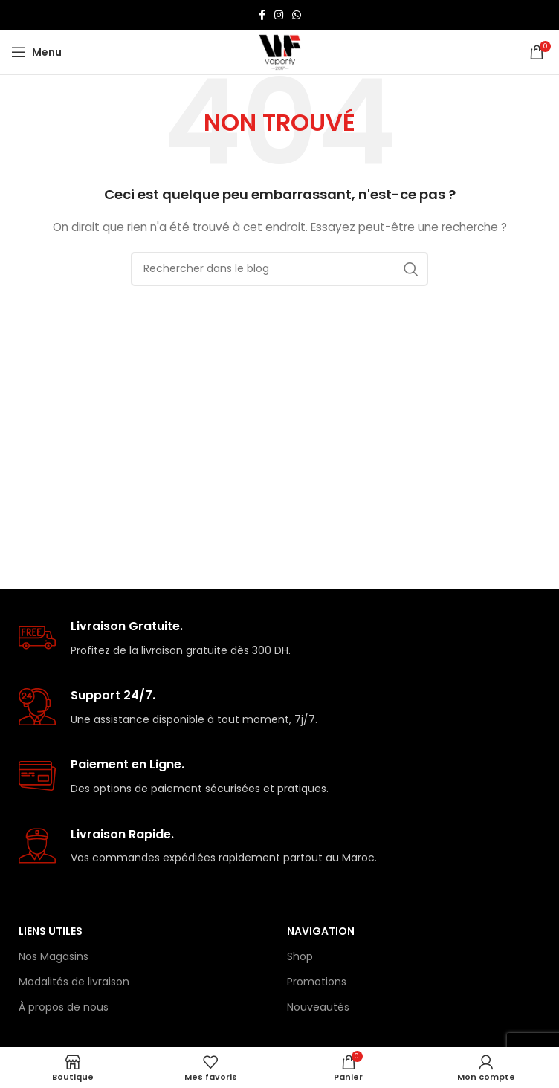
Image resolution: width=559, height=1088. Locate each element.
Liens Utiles (51, 931)
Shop (300, 956)
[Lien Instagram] (279, 15)
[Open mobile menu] (36, 52)
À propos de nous (64, 1007)
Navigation (321, 931)
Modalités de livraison (74, 981)
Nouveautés (318, 1007)
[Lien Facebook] (262, 15)
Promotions (316, 981)
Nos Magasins (53, 956)
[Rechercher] (279, 269)
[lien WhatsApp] (297, 15)
